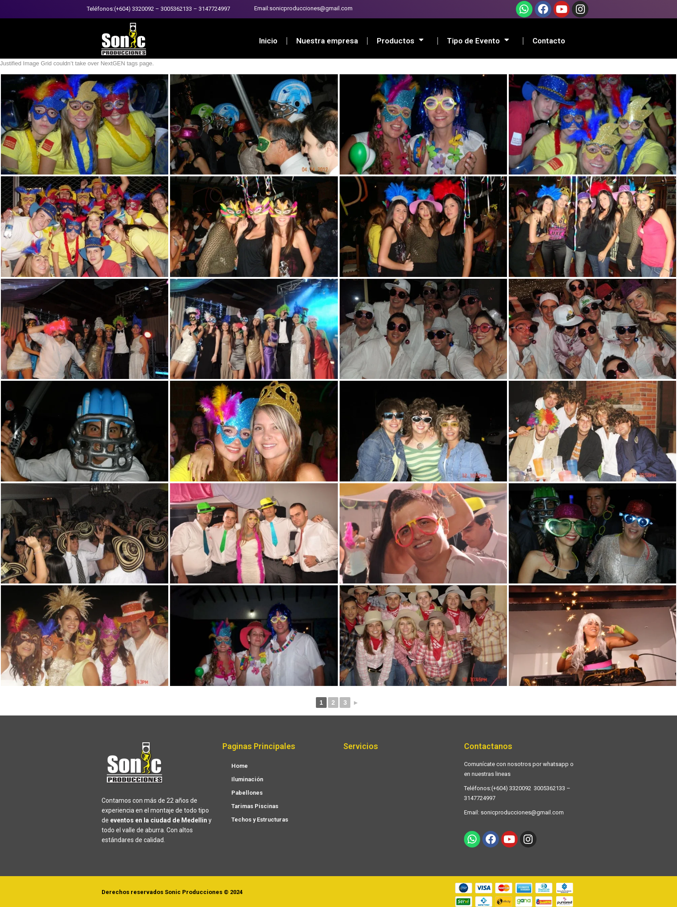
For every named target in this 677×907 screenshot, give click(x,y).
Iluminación (247, 779)
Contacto (548, 40)
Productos (402, 40)
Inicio (268, 40)
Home (239, 765)
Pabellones (247, 792)
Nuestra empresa (327, 40)
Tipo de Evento (480, 40)
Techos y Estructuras (259, 819)
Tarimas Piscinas (254, 806)
